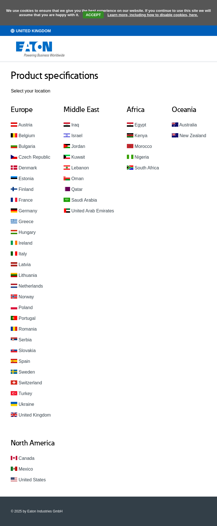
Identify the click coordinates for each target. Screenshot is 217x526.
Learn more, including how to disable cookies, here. (153, 15)
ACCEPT (93, 15)
